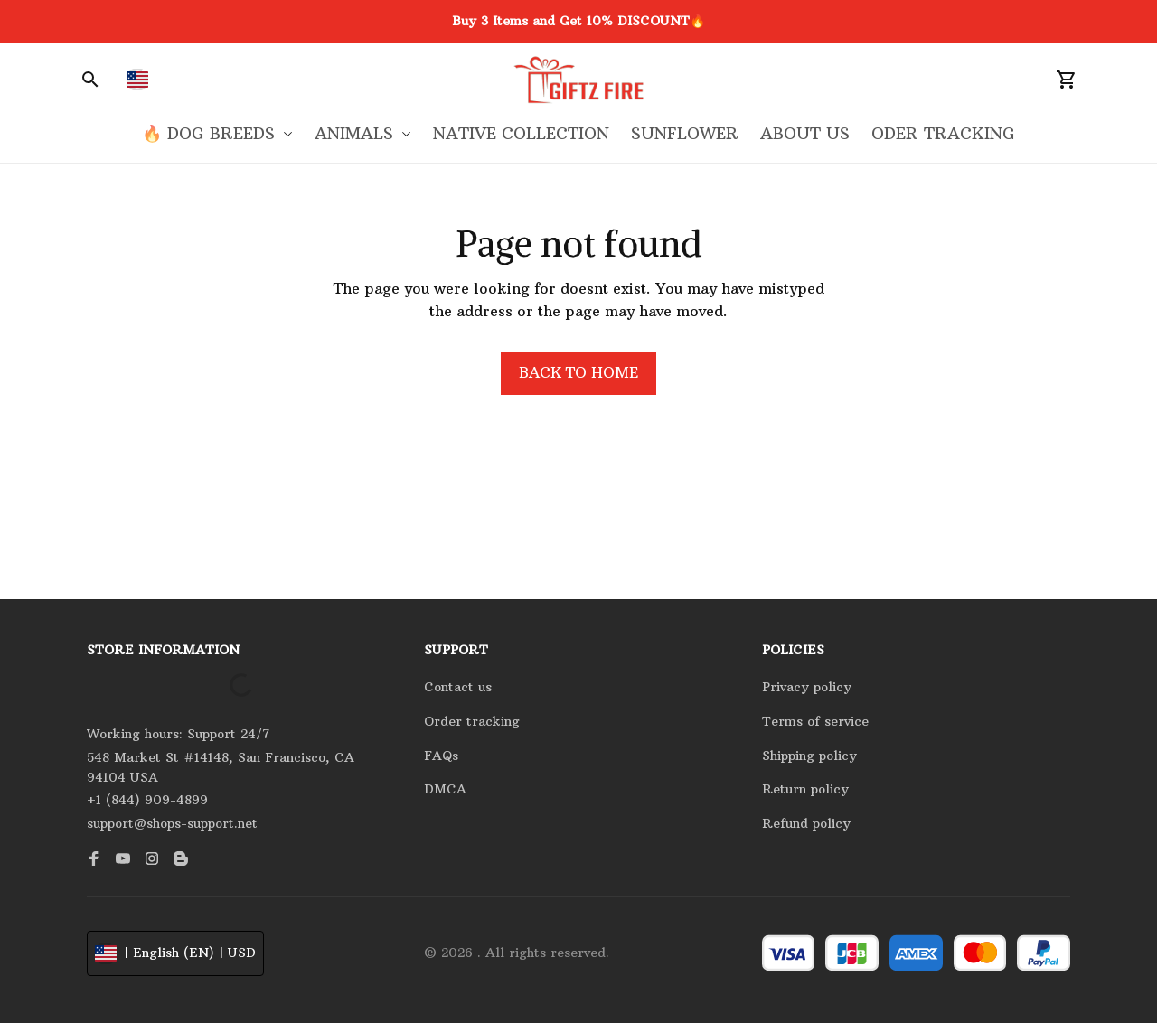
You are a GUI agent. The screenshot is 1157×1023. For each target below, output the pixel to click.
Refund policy (806, 823)
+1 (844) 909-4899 (147, 800)
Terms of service (815, 721)
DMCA (445, 789)
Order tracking (472, 721)
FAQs (441, 755)
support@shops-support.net (172, 823)
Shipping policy (809, 755)
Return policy (805, 789)
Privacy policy (806, 687)
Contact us (458, 687)
